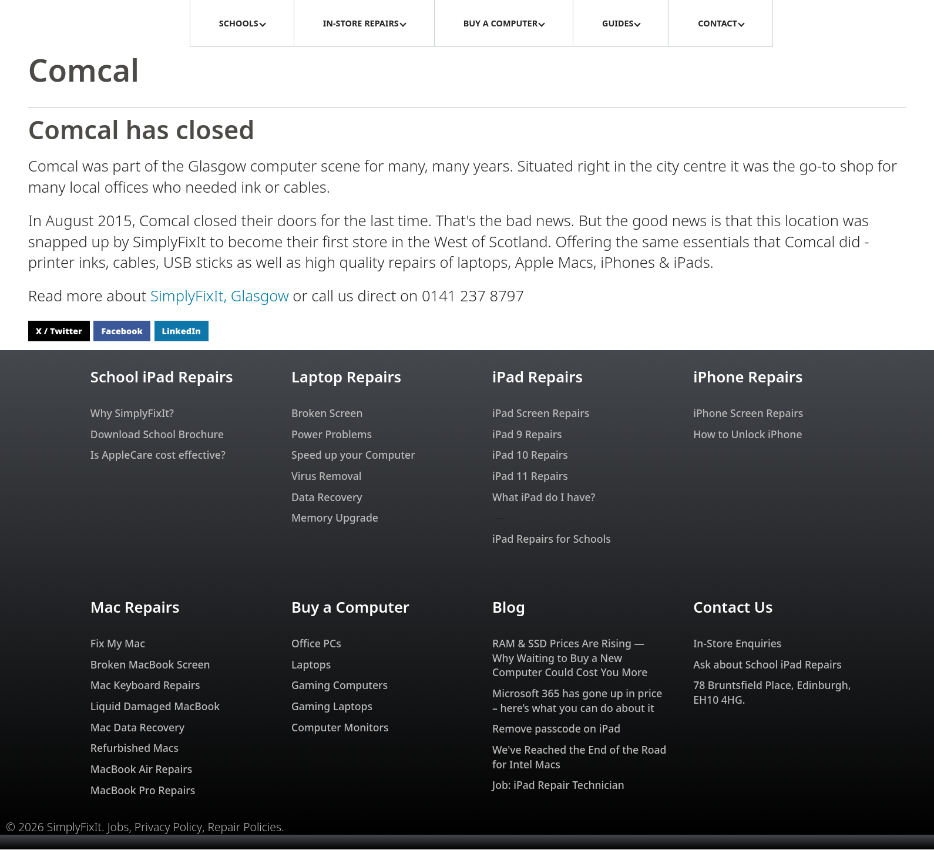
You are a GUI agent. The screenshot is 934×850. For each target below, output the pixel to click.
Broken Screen (327, 413)
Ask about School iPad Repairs (767, 665)
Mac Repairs (135, 607)
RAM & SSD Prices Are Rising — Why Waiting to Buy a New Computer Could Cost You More (569, 658)
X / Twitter (59, 331)
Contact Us (732, 607)
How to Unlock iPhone (747, 435)
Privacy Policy (168, 827)
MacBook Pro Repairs (142, 791)
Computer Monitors (340, 728)
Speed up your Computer (353, 455)
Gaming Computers (339, 685)
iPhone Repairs (747, 377)
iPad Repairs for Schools (551, 539)
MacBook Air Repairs (141, 769)
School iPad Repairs (161, 377)
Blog (508, 607)
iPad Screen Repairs (540, 413)
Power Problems (331, 435)
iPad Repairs (537, 377)
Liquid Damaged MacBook (155, 707)
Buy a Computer (350, 607)
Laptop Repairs (346, 377)
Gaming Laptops (331, 707)
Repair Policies (244, 827)
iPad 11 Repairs (530, 476)
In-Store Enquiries (737, 644)
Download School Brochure (157, 435)
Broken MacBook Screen (150, 665)
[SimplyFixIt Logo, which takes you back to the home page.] (95, 23)
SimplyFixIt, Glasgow (219, 296)
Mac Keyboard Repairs (145, 685)
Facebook (121, 331)
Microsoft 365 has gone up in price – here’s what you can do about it (577, 701)
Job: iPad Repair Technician (558, 785)
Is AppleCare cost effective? (158, 455)
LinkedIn (181, 331)
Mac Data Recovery (137, 728)
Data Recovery (326, 497)
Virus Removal (326, 476)
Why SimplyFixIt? (132, 413)
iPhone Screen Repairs (748, 413)
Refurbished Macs (134, 748)
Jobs (118, 827)
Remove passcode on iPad (556, 729)
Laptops (311, 665)
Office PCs (316, 644)
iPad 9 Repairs (527, 435)
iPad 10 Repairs (530, 455)
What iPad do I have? (543, 497)
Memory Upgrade (334, 518)
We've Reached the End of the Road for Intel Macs (579, 757)
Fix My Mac (117, 644)
